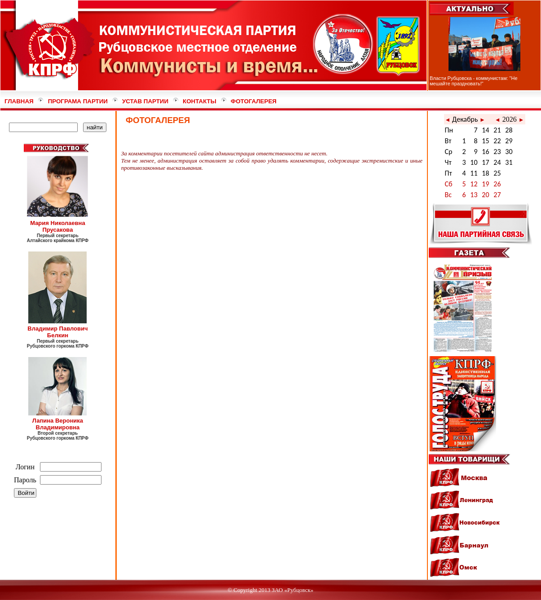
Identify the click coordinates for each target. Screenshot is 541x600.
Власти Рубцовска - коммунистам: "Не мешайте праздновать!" (474, 80)
